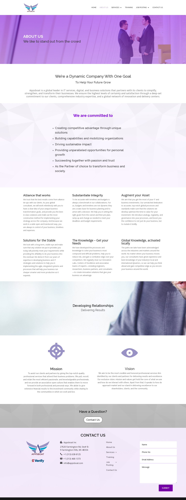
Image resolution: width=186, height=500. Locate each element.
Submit (166, 488)
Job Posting (141, 7)
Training (129, 7)
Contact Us (158, 7)
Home (93, 7)
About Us (104, 7)
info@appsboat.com (73, 463)
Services (115, 7)
